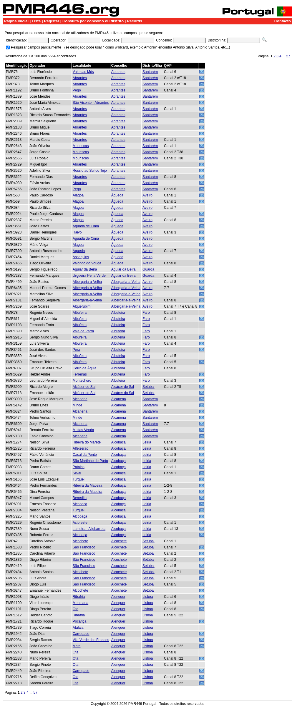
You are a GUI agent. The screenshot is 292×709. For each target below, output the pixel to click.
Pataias (78, 467)
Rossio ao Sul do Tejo (90, 171)
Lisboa (147, 597)
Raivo (77, 232)
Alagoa (78, 195)
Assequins (81, 257)
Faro (146, 313)
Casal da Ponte (85, 455)
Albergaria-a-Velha (87, 282)
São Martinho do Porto (90, 461)
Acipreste (80, 523)
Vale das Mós (83, 72)
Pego (77, 90)
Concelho (119, 66)
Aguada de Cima (86, 226)
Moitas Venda (83, 430)
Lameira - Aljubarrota (89, 529)
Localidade (82, 66)
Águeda (117, 195)
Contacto (282, 21)
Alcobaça (118, 442)
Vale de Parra (83, 331)
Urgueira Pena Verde (89, 275)
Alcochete (80, 541)
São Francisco (84, 547)
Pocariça (80, 621)
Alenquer (118, 597)
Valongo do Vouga (87, 263)
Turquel (78, 479)
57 (288, 56)
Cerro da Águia (85, 368)
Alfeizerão (80, 448)
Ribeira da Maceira (87, 485)
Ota (75, 609)
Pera (76, 350)
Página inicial (16, 21)
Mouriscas (81, 146)
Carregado (81, 634)
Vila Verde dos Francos (91, 640)
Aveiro (147, 195)
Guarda (148, 269)
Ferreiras (80, 374)
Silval (77, 473)
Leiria (146, 442)
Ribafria (79, 597)
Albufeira (80, 313)
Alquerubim (82, 306)
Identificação (16, 66)
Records (134, 21)
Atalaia (78, 627)
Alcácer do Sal (84, 387)
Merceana (80, 603)
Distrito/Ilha (152, 66)
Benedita (80, 498)
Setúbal (148, 387)
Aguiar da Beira (85, 269)
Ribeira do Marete (87, 442)
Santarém (150, 72)
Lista (36, 21)
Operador (37, 66)
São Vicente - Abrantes (91, 103)
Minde (77, 405)
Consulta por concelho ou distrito (93, 21)
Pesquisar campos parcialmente (36, 47)
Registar (51, 21)
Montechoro (82, 380)
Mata (77, 646)
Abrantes (118, 72)
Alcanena (80, 399)
